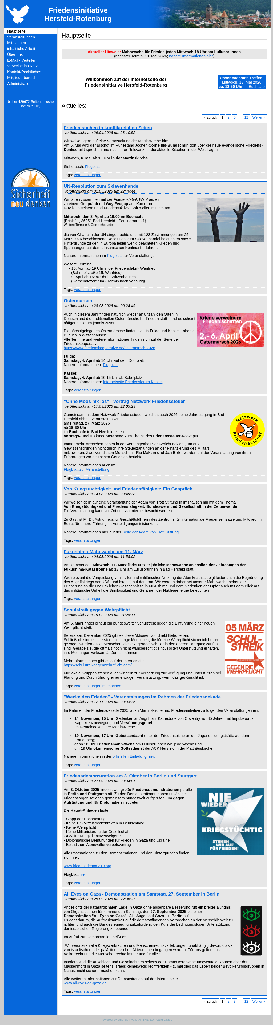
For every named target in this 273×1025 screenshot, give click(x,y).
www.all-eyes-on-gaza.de (85, 983)
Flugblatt (92, 166)
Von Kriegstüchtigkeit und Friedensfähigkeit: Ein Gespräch (128, 489)
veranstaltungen (87, 175)
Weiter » (258, 117)
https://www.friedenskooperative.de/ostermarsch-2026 (109, 348)
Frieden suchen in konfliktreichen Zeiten (108, 127)
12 (246, 117)
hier (82, 874)
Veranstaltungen (21, 37)
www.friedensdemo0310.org (87, 866)
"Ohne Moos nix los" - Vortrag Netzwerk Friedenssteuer (124, 401)
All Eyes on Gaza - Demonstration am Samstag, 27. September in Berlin (141, 894)
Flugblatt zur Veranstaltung (86, 469)
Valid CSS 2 (164, 1019)
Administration (19, 83)
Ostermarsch (78, 300)
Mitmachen (16, 43)
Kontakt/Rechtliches (24, 72)
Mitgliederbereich (22, 78)
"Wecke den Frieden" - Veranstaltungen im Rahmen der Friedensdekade (142, 697)
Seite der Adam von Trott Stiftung (150, 532)
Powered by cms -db (115, 1019)
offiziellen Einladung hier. (134, 756)
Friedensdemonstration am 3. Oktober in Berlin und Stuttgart (130, 776)
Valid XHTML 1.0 (142, 1019)
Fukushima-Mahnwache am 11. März (103, 551)
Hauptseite (16, 31)
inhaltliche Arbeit (21, 48)
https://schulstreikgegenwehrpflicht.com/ (98, 665)
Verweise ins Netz (22, 66)
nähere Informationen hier (191, 56)
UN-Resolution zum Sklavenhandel (102, 186)
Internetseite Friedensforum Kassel (132, 382)
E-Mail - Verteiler (21, 60)
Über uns (15, 54)
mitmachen (111, 686)
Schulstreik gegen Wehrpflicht (97, 609)
